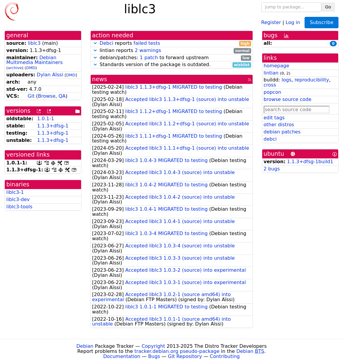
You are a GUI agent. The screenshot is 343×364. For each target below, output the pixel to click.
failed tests (147, 43)
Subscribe (321, 22)
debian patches (282, 132)
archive (15, 68)
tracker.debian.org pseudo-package (177, 351)
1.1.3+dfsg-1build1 (310, 161)
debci (270, 139)
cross (270, 85)
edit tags (274, 118)
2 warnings (148, 50)
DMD (30, 68)
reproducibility (311, 80)
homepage (276, 66)
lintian (271, 73)
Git (31, 96)
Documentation (121, 356)
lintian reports (171, 50)
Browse (46, 96)
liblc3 (34, 43)
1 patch (149, 57)
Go (328, 7)
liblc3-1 (15, 192)
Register (271, 22)
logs (286, 80)
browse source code (287, 99)
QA (62, 96)
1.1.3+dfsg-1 (52, 126)
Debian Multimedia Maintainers (34, 60)
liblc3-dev (18, 199)
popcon (272, 92)
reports (171, 43)
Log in (293, 22)
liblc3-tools (19, 207)
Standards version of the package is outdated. (171, 64)
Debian (84, 346)
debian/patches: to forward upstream (171, 57)
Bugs (154, 356)
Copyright (153, 346)
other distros (279, 124)
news (99, 79)
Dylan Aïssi (50, 75)
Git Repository (185, 356)
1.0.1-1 (45, 118)
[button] (95, 43)
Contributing (225, 356)
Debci (107, 43)
